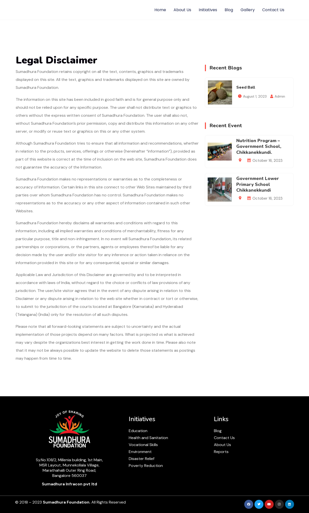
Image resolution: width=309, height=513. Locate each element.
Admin (280, 96)
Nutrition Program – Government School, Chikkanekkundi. (258, 146)
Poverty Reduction (146, 465)
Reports (221, 451)
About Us (182, 10)
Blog (229, 10)
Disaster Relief (141, 458)
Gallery (248, 10)
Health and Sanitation (148, 437)
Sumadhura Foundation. (66, 502)
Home (160, 10)
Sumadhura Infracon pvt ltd (69, 484)
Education (138, 430)
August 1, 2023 (255, 96)
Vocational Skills (143, 444)
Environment (140, 451)
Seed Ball (245, 87)
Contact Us (273, 10)
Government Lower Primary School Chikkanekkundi (257, 184)
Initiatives (208, 10)
